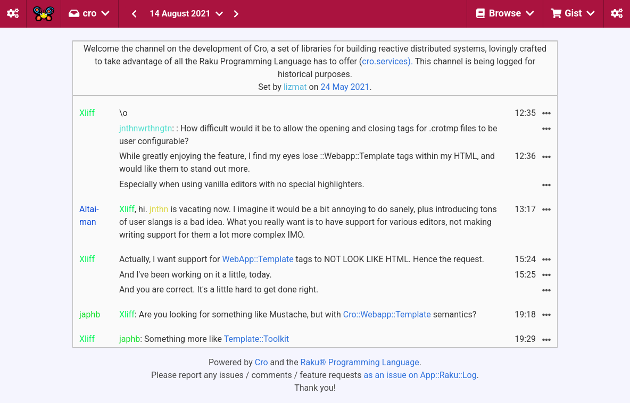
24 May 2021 (344, 87)
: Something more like (204, 339)
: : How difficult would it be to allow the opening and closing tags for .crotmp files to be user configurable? (308, 134)
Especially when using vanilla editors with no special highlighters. (241, 184)
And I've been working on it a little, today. (195, 275)
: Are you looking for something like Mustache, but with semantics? (297, 314)
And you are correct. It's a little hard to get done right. (218, 289)
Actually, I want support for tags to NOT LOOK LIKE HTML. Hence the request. (301, 259)
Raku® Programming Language (360, 362)
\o (123, 113)
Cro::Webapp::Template (387, 314)
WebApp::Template (257, 259)
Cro (261, 362)
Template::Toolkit (256, 339)
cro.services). (387, 61)
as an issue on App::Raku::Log (420, 375)
